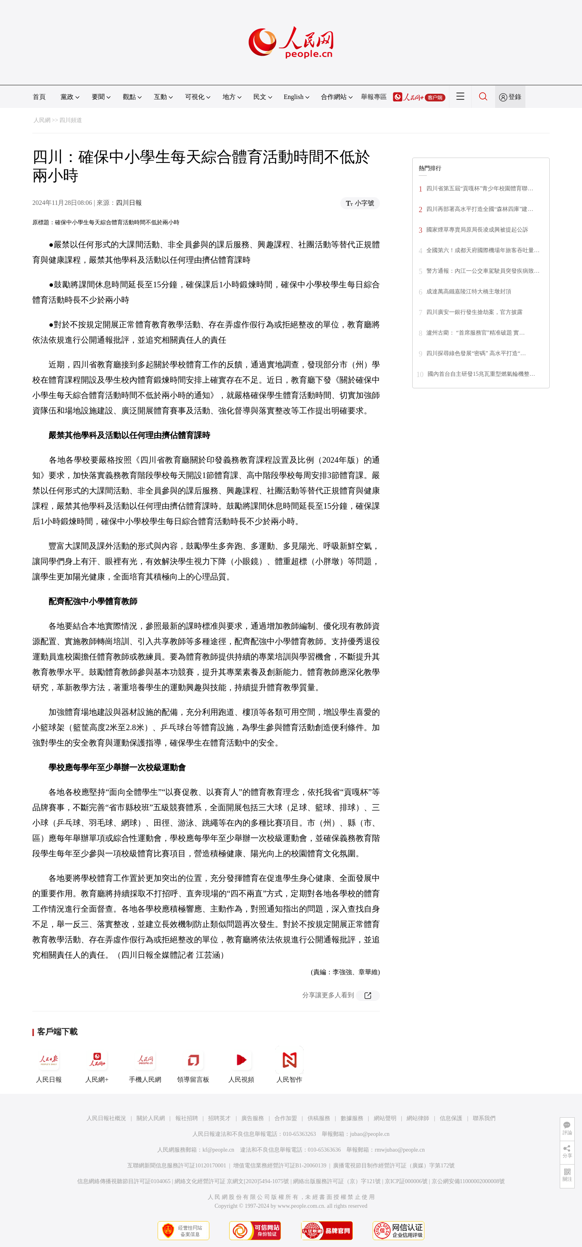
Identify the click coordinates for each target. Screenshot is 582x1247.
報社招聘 (186, 1118)
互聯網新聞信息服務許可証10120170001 (176, 1166)
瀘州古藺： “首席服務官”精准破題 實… (475, 333)
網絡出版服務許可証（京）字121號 (337, 1181)
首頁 (39, 96)
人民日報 (49, 1064)
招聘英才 (219, 1118)
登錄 (514, 96)
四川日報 (129, 202)
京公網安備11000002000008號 (468, 1181)
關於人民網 (151, 1118)
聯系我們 (484, 1118)
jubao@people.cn (370, 1134)
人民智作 (289, 1064)
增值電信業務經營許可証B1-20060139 (280, 1166)
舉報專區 (374, 96)
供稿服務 (319, 1118)
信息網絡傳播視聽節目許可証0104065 (124, 1181)
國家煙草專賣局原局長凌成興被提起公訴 (477, 230)
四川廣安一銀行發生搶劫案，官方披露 (474, 312)
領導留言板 (193, 1064)
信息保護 (451, 1118)
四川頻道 (70, 120)
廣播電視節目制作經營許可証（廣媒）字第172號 (394, 1166)
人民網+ (97, 1064)
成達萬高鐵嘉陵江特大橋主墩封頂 (468, 292)
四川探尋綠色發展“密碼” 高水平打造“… (476, 353)
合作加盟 (285, 1118)
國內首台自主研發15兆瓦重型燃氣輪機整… (481, 374)
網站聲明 (385, 1118)
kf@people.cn (218, 1150)
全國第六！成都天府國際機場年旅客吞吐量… (483, 250)
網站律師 (418, 1118)
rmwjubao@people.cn (400, 1150)
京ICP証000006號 (406, 1181)
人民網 (42, 120)
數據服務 (352, 1118)
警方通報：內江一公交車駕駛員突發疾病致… (483, 271)
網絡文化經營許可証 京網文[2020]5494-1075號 (232, 1181)
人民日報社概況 (106, 1118)
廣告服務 (252, 1118)
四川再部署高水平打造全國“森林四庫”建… (479, 209)
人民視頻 (241, 1064)
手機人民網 (145, 1064)
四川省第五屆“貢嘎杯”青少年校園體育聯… (479, 188)
